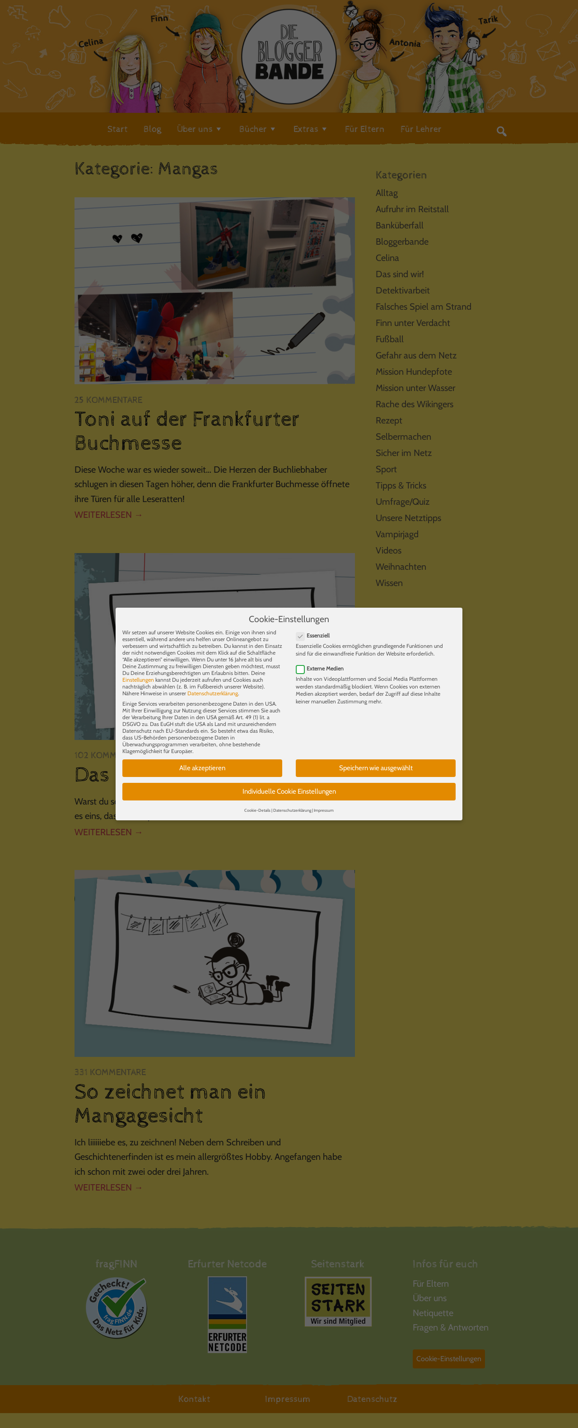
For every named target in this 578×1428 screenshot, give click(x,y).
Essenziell (316, 629)
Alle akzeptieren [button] (202, 762)
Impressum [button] (324, 803)
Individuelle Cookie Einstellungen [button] (289, 785)
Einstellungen (138, 673)
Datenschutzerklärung (212, 687)
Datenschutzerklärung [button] (292, 803)
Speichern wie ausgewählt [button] (376, 762)
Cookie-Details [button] (257, 803)
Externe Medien (323, 662)
